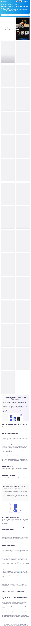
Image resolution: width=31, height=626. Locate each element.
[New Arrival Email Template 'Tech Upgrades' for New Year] (23, 217)
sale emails (17, 617)
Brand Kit (27, 450)
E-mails (7, 14)
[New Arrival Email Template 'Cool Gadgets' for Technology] (23, 170)
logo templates (24, 562)
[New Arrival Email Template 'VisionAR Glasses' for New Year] (23, 288)
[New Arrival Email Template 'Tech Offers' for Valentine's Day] (8, 335)
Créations (3, 14)
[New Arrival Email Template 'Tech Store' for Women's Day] (8, 170)
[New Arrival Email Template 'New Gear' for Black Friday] (23, 123)
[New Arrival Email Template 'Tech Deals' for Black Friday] (23, 146)
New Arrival (9, 4)
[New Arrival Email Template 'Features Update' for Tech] (8, 312)
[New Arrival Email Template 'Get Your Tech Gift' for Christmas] (8, 123)
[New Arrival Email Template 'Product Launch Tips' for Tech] (8, 52)
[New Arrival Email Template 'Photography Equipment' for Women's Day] (8, 288)
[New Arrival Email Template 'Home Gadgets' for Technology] (23, 99)
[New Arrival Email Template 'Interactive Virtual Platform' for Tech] (8, 99)
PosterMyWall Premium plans (10, 496)
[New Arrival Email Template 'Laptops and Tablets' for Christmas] (23, 312)
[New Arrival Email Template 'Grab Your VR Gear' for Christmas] (23, 335)
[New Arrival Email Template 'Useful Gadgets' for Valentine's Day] (23, 264)
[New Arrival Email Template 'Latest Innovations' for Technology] (8, 241)
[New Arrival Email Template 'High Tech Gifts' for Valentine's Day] (8, 76)
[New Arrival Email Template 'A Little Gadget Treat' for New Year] (8, 359)
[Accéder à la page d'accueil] (4, 1)
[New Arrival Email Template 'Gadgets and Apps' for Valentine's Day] (23, 359)
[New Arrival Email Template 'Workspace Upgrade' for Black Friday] (23, 241)
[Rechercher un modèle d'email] (18, 15)
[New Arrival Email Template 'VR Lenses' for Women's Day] (23, 76)
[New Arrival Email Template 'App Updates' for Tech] (23, 194)
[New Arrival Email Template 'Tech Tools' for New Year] (8, 217)
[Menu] (28, 1)
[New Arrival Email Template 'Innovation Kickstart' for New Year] (23, 52)
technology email (19, 571)
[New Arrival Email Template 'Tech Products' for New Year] (8, 382)
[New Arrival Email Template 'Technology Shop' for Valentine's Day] (8, 194)
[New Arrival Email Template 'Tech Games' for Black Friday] (8, 146)
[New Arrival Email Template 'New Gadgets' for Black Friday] (8, 264)
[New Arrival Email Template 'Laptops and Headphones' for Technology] (23, 28)
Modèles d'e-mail (3, 4)
